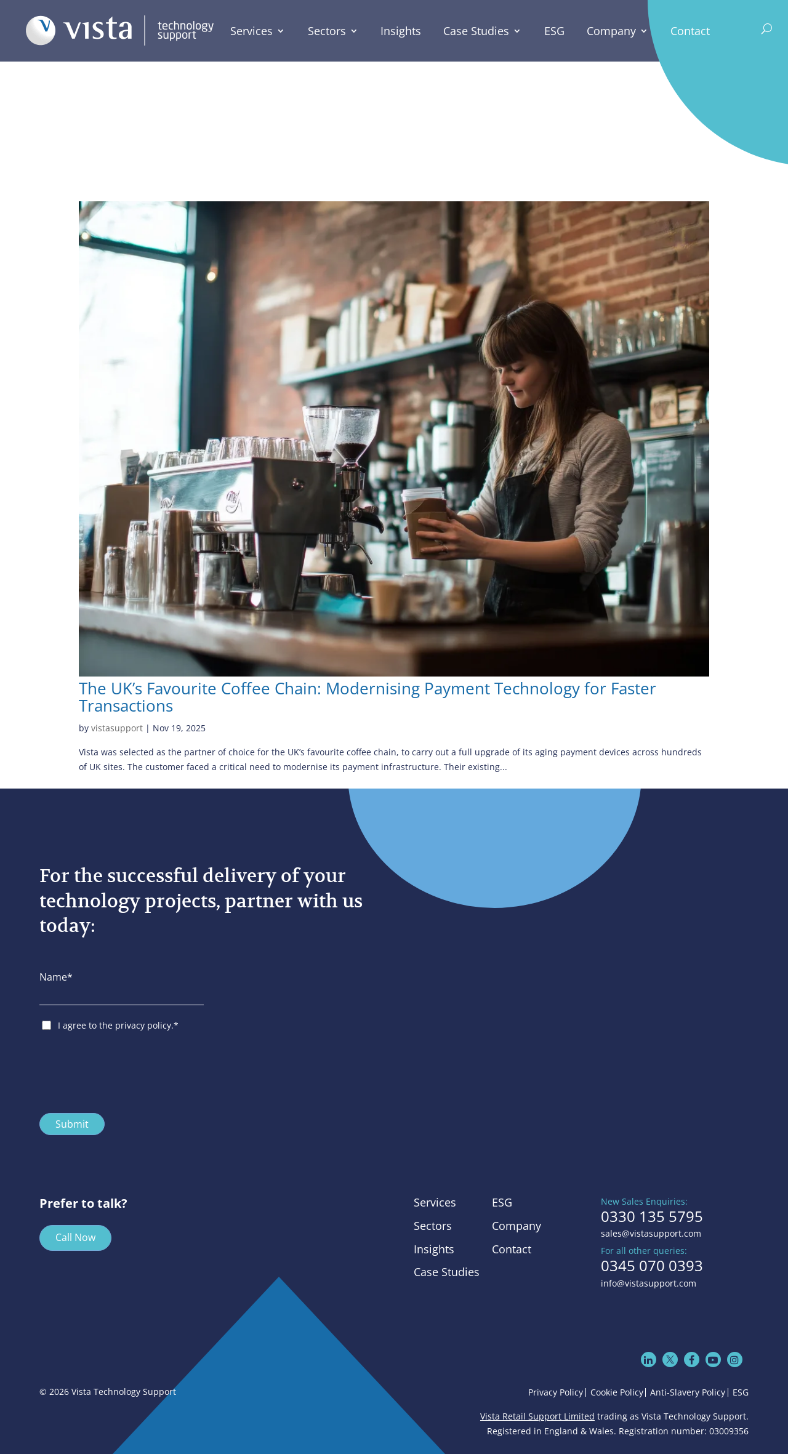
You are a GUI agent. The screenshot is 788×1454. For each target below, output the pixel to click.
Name (56, 977)
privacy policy (143, 1025)
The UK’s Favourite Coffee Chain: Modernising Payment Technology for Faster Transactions (367, 697)
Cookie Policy (616, 1392)
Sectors (327, 31)
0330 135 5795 (652, 1216)
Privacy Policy (555, 1392)
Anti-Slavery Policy (687, 1392)
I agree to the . (118, 1025)
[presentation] (133, 1069)
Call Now (75, 1238)
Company (612, 31)
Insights (401, 31)
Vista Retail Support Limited (537, 1416)
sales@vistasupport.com (651, 1234)
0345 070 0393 (652, 1265)
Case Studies (477, 31)
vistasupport (117, 728)
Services (252, 31)
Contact (690, 31)
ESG (554, 31)
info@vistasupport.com (648, 1283)
